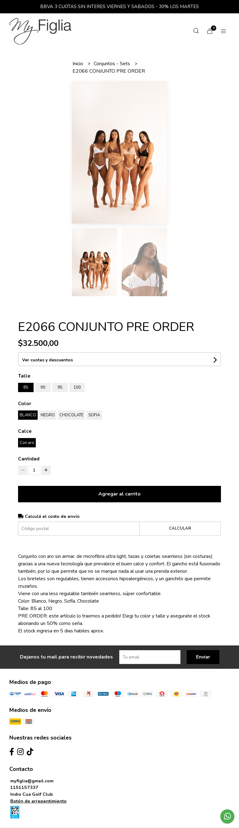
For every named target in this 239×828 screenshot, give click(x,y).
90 (42, 387)
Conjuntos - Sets (112, 63)
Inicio (78, 63)
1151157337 (24, 787)
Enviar (203, 657)
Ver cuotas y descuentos (47, 360)
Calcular (180, 528)
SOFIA (94, 415)
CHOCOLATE (71, 415)
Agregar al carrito (119, 494)
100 (77, 387)
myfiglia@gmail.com (32, 781)
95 (60, 387)
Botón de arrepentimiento (38, 801)
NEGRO (48, 415)
